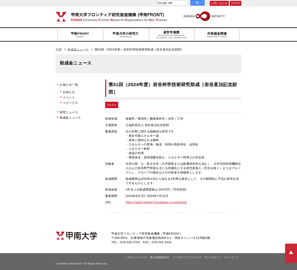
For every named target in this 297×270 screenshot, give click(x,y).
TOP (59, 49)
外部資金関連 (217, 35)
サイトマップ (232, 257)
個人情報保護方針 (160, 257)
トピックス (70, 102)
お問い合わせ (219, 3)
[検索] (171, 3)
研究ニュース (69, 112)
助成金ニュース (78, 49)
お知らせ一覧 (69, 84)
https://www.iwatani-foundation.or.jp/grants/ (156, 202)
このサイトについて (136, 257)
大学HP (235, 3)
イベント (69, 97)
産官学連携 (171, 34)
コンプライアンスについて (186, 257)
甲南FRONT (80, 35)
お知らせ (69, 92)
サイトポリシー (213, 257)
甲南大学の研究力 (125, 35)
